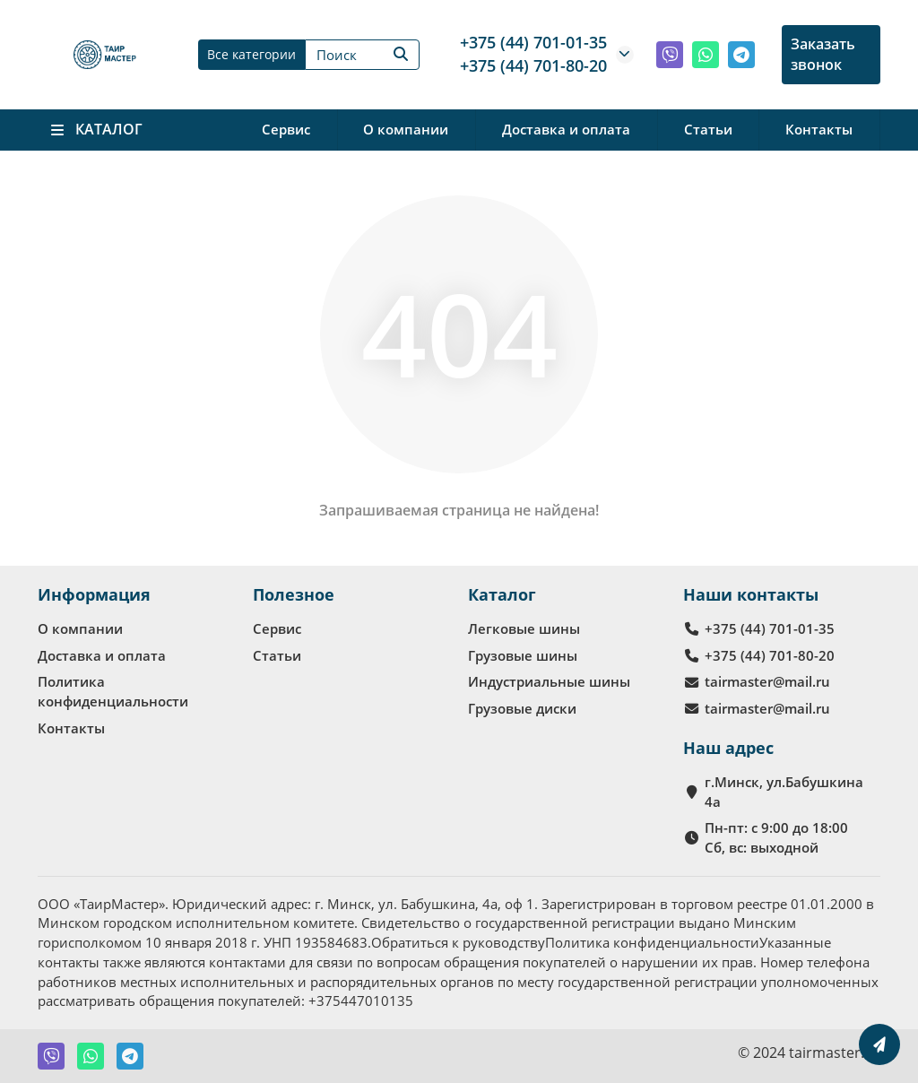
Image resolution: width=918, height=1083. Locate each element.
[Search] (362, 54)
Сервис (286, 129)
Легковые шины (524, 628)
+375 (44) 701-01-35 (533, 42)
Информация (94, 594)
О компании (405, 129)
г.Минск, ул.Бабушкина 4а (784, 791)
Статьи (708, 129)
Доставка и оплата (566, 129)
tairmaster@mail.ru (767, 681)
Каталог (502, 594)
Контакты (819, 129)
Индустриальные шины (549, 681)
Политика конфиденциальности (113, 691)
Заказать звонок (823, 54)
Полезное (293, 594)
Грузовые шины (522, 655)
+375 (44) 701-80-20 (533, 65)
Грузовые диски (522, 708)
